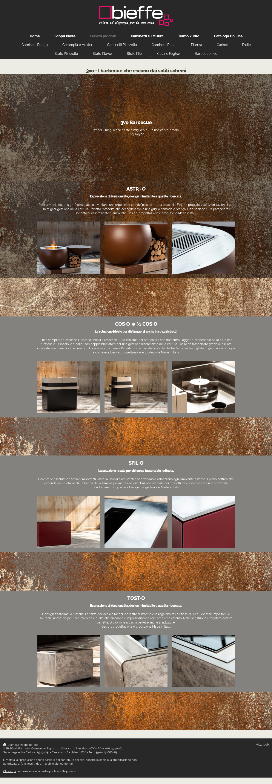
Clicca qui (9, 771)
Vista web (262, 744)
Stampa (10, 744)
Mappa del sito (29, 744)
